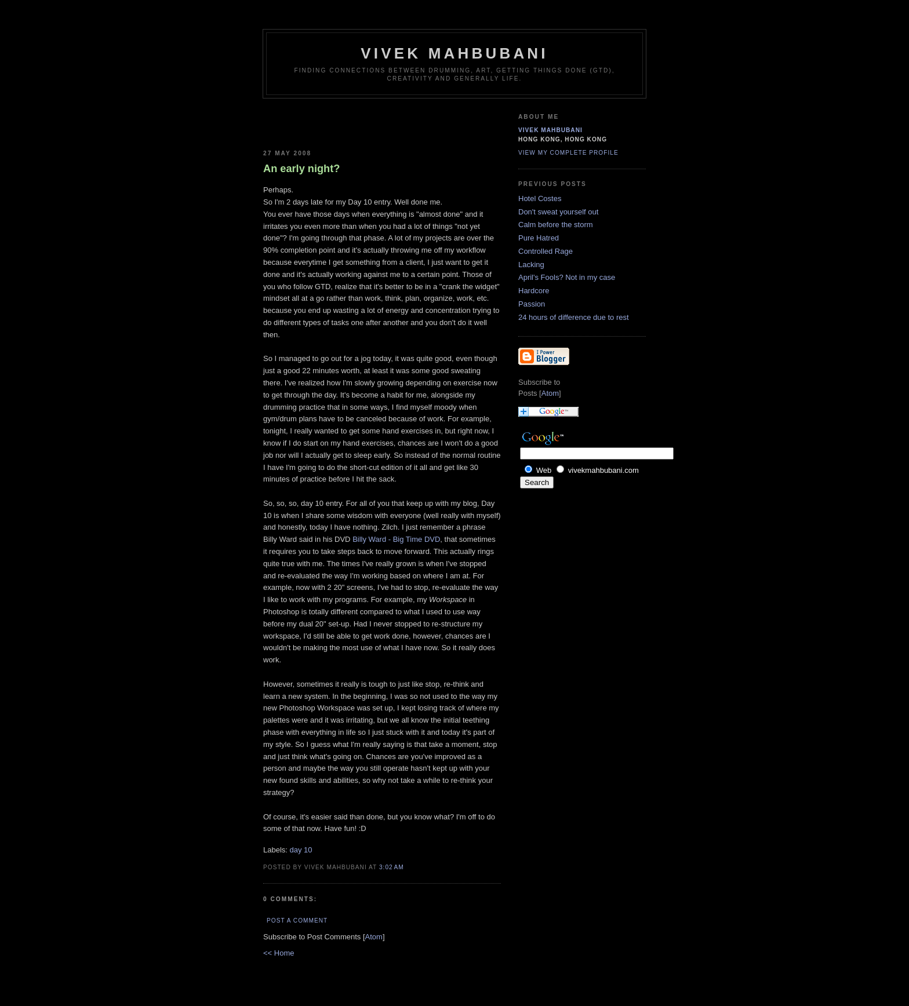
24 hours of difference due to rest (573, 317)
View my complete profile (568, 153)
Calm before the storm (555, 224)
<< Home (278, 953)
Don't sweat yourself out (558, 211)
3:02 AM (391, 867)
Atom (374, 936)
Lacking (531, 264)
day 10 (301, 849)
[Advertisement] (331, 121)
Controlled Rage (545, 251)
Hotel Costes (539, 198)
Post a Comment (297, 920)
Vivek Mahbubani (454, 53)
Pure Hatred (538, 238)
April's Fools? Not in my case (566, 277)
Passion (531, 304)
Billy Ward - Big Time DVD (396, 539)
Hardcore (533, 290)
